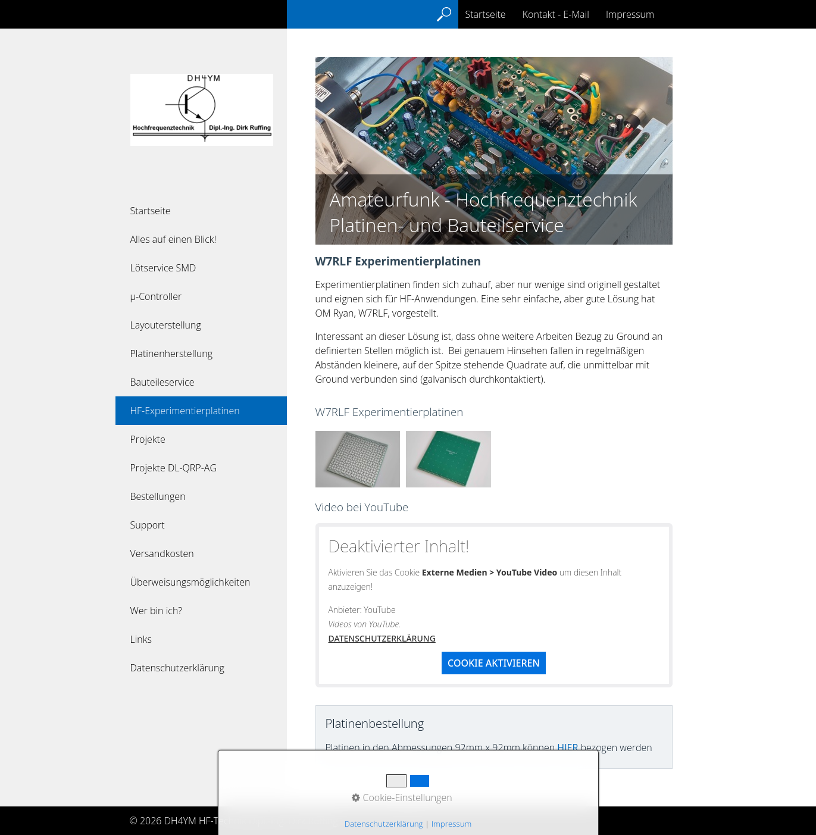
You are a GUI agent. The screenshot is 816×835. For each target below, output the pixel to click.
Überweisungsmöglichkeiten (190, 582)
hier (567, 747)
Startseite (150, 210)
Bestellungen (158, 496)
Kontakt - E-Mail (556, 14)
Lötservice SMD (163, 267)
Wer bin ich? (156, 610)
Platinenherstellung (171, 353)
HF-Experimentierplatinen (185, 410)
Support (147, 524)
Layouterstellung (165, 325)
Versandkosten (162, 553)
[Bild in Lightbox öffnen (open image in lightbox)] (358, 459)
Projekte (147, 439)
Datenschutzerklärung (177, 667)
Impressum (630, 14)
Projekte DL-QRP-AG (173, 467)
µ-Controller (156, 296)
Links (141, 639)
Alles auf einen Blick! (173, 239)
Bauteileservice (162, 382)
